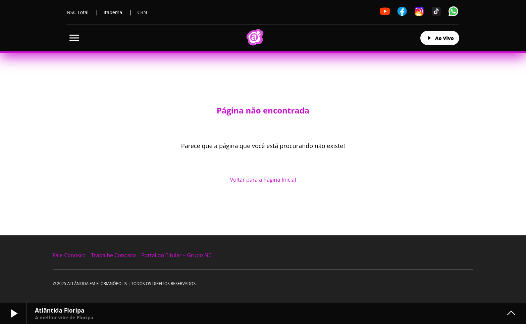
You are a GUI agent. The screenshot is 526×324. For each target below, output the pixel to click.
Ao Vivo (440, 38)
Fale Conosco (69, 255)
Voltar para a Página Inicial (263, 179)
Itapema (113, 12)
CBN (142, 12)
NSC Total (78, 12)
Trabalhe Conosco (113, 255)
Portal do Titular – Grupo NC (176, 255)
